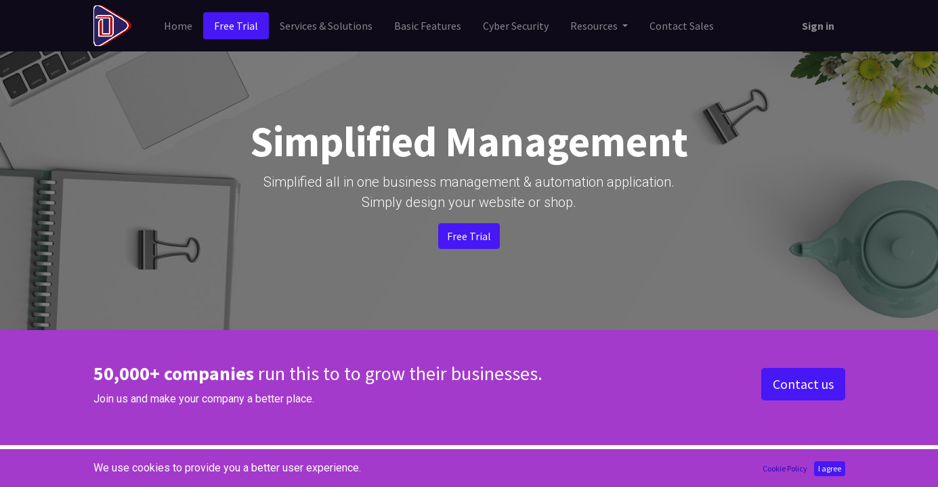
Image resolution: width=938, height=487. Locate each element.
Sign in (818, 25)
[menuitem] (178, 25)
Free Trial (469, 236)
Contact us (803, 383)
